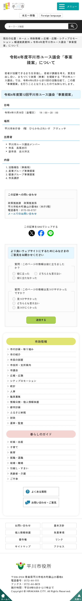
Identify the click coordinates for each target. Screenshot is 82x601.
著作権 (23, 539)
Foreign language (51, 15)
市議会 (14, 370)
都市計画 (15, 407)
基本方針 (59, 525)
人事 (12, 391)
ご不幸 (14, 479)
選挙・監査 (16, 423)
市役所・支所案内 (20, 365)
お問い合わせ (23, 525)
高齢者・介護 (18, 473)
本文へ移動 (28, 15)
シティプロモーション (23, 381)
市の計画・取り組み (22, 349)
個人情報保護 (23, 532)
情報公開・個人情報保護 (24, 402)
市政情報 (35, 38)
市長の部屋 (16, 360)
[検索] (38, 26)
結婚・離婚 (16, 463)
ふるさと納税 (18, 412)
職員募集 (15, 396)
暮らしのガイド (41, 434)
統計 (12, 386)
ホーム (23, 38)
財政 (12, 418)
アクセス (59, 546)
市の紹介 (15, 354)
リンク (59, 539)
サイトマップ (23, 546)
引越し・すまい (19, 468)
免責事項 (59, 532)
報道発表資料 (22, 42)
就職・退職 (16, 457)
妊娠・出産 (16, 442)
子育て (14, 447)
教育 (12, 452)
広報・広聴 (16, 375)
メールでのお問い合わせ (22, 213)
